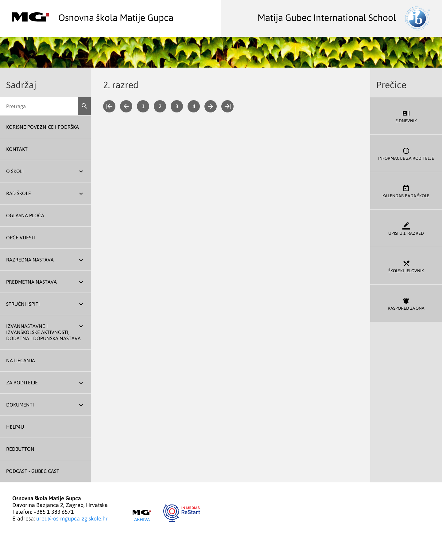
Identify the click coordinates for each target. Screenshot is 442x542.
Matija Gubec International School (344, 17)
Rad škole (18, 193)
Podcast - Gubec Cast (32, 471)
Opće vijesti (21, 237)
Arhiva (142, 516)
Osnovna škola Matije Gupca (92, 17)
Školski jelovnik (406, 266)
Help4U (15, 427)
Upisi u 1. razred (406, 228)
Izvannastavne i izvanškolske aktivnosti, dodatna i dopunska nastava (43, 332)
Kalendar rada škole (406, 191)
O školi (15, 171)
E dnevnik (406, 116)
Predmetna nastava (31, 282)
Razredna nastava (30, 260)
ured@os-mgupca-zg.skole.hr (72, 518)
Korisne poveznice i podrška (42, 127)
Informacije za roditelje (406, 153)
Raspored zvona (406, 303)
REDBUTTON (20, 449)
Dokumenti (20, 405)
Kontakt (17, 149)
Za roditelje (22, 382)
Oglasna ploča (25, 215)
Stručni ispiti (23, 304)
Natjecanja (20, 360)
